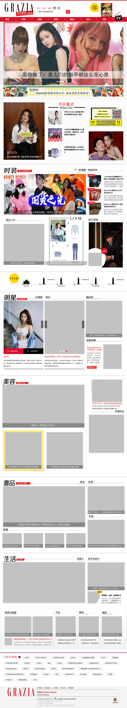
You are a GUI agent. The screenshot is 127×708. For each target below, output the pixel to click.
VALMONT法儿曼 (58, 657)
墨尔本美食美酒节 (68, 669)
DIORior (26, 669)
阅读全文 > (91, 367)
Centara (46, 674)
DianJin (73, 657)
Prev (5, 133)
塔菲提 (110, 674)
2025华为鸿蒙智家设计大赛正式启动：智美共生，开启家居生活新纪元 (74, 132)
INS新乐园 (33, 674)
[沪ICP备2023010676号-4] (45, 699)
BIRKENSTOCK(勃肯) (75, 663)
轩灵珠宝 (9, 680)
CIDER (26, 657)
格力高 (59, 663)
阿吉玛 (53, 669)
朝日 (49, 663)
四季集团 (115, 657)
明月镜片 (27, 663)
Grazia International (43, 695)
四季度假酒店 (22, 680)
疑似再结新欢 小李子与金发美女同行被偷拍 (62, 357)
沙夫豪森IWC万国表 (88, 657)
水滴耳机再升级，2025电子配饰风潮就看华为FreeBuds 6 (74, 149)
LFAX (35, 680)
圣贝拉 (39, 663)
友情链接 (71, 688)
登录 (38, 8)
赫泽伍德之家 (97, 674)
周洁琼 (6, 357)
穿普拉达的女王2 (11, 669)
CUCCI (103, 657)
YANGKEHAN (69, 674)
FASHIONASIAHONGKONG (15, 674)
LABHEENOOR (94, 663)
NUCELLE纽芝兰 (41, 657)
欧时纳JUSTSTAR (111, 663)
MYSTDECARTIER (12, 663)
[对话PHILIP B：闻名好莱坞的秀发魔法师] (107, 403)
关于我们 (39, 688)
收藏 (49, 8)
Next (43, 133)
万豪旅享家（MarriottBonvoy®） (90, 669)
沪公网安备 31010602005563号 (65, 699)
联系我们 (47, 688)
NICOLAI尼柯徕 (40, 669)
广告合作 (63, 688)
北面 (56, 674)
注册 (43, 8)
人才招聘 (55, 688)
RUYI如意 (83, 674)
